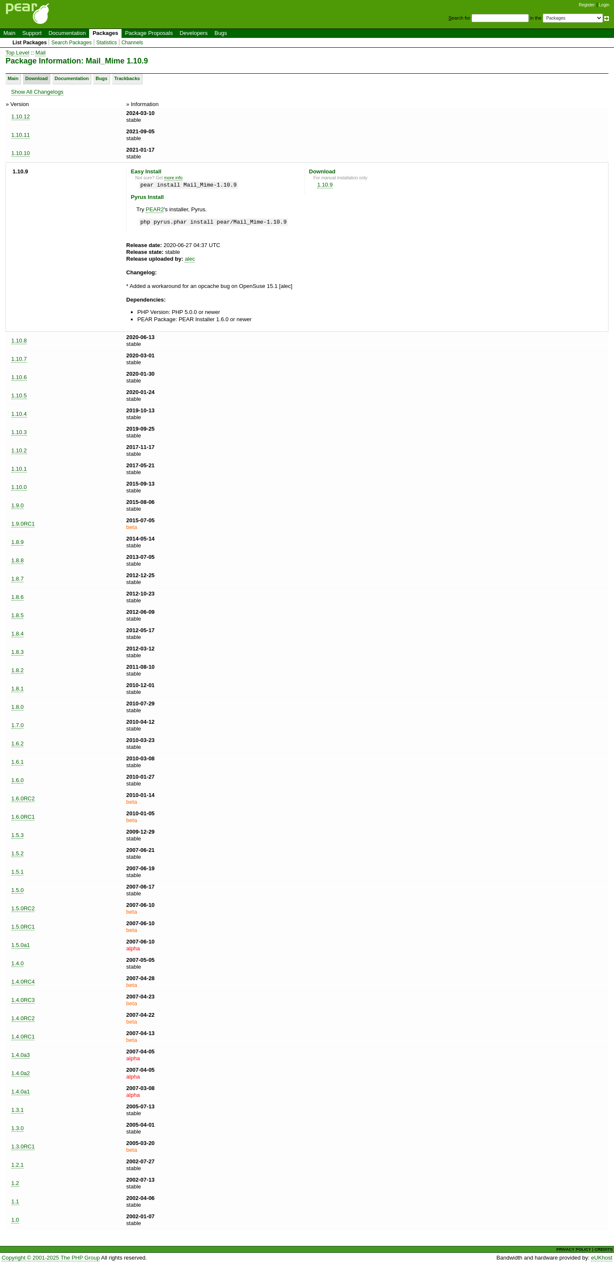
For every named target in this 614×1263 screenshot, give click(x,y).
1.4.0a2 (21, 1073)
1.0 (15, 1220)
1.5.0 (18, 890)
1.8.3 (18, 652)
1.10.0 (19, 487)
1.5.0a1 (21, 945)
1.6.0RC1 (23, 817)
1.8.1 (18, 688)
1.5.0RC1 (23, 927)
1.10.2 (19, 450)
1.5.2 (18, 853)
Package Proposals (149, 33)
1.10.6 (19, 377)
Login (604, 5)
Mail (40, 52)
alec (190, 259)
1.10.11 (21, 135)
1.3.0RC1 (23, 1146)
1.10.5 (19, 395)
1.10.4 (19, 414)
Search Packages (71, 43)
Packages (105, 33)
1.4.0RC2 (23, 1018)
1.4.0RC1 (23, 1036)
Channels (132, 43)
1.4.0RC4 (23, 981)
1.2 (15, 1183)
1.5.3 (18, 835)
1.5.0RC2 (23, 908)
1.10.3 (19, 432)
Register (587, 5)
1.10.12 (21, 116)
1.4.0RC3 (23, 1000)
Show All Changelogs (37, 92)
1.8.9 (18, 542)
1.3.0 (18, 1128)
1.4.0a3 (21, 1055)
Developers (194, 33)
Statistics (106, 43)
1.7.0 (18, 725)
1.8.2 (18, 670)
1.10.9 (325, 184)
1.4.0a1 (21, 1091)
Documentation (67, 33)
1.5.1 (18, 872)
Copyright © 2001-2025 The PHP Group (51, 1257)
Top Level (17, 52)
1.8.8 (18, 560)
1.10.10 (21, 153)
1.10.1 (19, 469)
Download (36, 78)
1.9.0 (18, 505)
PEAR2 (155, 209)
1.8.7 (18, 578)
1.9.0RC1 (23, 524)
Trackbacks (127, 78)
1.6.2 (18, 743)
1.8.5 (18, 615)
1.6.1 (18, 762)
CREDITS (603, 1249)
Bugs (220, 33)
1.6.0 (18, 780)
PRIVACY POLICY (573, 1249)
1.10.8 (19, 340)
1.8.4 (18, 633)
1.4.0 (18, 963)
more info (173, 177)
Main (9, 33)
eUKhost (601, 1257)
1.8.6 (18, 597)
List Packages (29, 43)
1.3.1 (18, 1110)
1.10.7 (19, 359)
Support (32, 33)
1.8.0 (18, 707)
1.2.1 (18, 1165)
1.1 (15, 1201)
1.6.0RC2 (23, 798)
